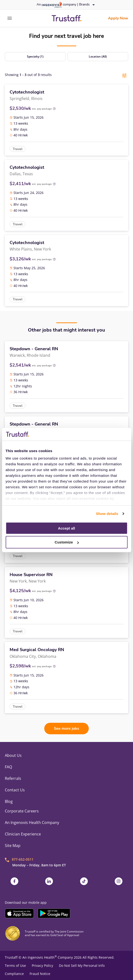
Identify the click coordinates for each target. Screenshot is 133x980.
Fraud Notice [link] (40, 974)
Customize (67, 542)
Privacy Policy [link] (42, 965)
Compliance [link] (14, 974)
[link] (66, 18)
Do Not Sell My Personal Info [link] (82, 965)
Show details (107, 514)
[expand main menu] (9, 18)
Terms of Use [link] (15, 965)
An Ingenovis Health (39, 957)
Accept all (66, 528)
